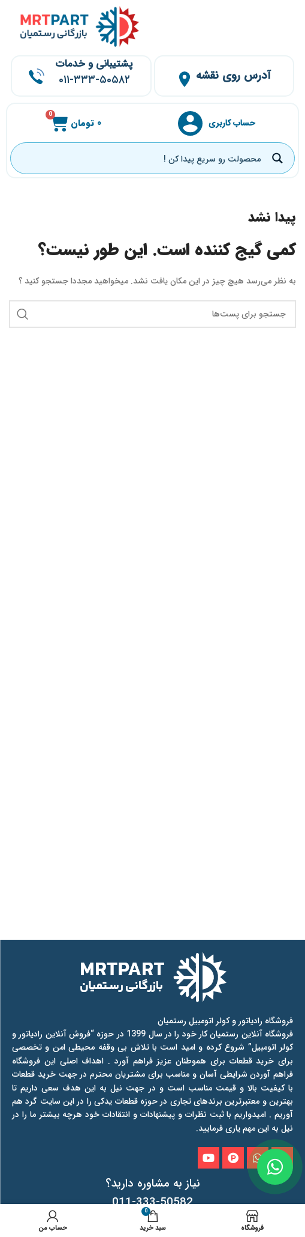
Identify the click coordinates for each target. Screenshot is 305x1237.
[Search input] (141, 158)
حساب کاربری (232, 123)
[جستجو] (152, 314)
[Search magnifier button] (279, 158)
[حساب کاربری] (190, 123)
